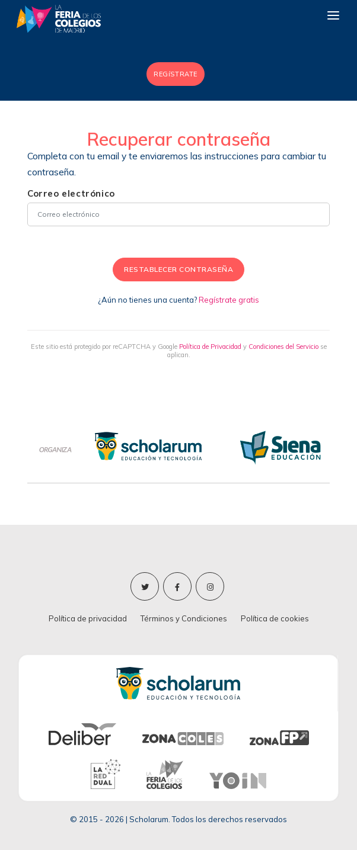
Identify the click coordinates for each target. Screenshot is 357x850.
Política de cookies (275, 618)
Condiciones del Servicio (283, 346)
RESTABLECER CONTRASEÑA (178, 269)
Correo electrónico (71, 193)
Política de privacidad (88, 618)
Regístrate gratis (229, 299)
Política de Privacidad (210, 346)
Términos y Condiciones (184, 618)
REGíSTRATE (175, 74)
